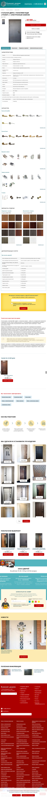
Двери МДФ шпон (35, 753)
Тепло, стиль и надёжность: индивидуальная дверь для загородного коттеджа (5, 655)
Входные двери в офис (21, 787)
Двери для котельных (36, 724)
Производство (38, 692)
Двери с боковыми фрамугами (7, 721)
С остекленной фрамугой (37, 736)
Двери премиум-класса (5, 767)
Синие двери (34, 731)
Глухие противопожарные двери (7, 745)
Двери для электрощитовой (6, 769)
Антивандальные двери (36, 725)
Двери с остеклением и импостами (8, 771)
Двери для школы (20, 721)
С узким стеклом (35, 735)
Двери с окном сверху (20, 748)
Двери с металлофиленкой (37, 778)
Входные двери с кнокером (21, 751)
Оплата (36, 698)
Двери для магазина (36, 776)
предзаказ (7, 381)
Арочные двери (4, 782)
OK (16, 795)
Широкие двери (35, 780)
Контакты (37, 700)
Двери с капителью (36, 751)
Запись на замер (36, 29)
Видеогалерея (38, 690)
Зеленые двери (4, 760)
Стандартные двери (18, 421)
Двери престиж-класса (36, 733)
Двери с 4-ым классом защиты (22, 735)
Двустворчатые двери (36, 782)
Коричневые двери (20, 776)
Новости (37, 688)
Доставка (37, 694)
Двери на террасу (35, 756)
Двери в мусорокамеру (21, 729)
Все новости (23, 661)
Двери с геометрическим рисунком (23, 780)
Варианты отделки (23, 48)
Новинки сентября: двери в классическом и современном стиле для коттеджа (18, 654)
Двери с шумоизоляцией (21, 756)
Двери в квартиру (20, 425)
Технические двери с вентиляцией (39, 760)
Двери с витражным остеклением (38, 748)
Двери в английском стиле (6, 780)
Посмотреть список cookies (28, 795)
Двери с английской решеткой (22, 743)
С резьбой (34, 769)
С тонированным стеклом (21, 739)
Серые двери (28, 421)
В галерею (26, 545)
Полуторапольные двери (21, 727)
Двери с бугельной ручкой (37, 757)
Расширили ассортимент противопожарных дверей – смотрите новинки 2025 (41, 653)
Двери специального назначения (22, 774)
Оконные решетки (24, 696)
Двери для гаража (20, 772)
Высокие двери (19, 725)
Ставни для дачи (35, 762)
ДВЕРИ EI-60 (23, 688)
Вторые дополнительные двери (22, 731)
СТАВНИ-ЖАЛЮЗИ (24, 694)
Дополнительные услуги (36, 48)
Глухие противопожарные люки (22, 757)
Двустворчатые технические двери (23, 782)
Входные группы (4, 751)
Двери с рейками (4, 785)
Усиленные (3, 741)
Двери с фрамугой (35, 767)
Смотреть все (42, 127)
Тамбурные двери (20, 760)
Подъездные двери (20, 762)
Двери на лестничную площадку (7, 736)
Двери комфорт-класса (5, 735)
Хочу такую (7, 485)
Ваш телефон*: (14, 623)
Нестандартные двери (5, 731)
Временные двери (4, 727)
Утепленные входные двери (6, 762)
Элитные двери (4, 778)
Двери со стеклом (20, 769)
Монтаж (36, 696)
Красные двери (35, 771)
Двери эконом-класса (20, 771)
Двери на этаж (4, 772)
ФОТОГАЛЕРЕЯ (24, 702)
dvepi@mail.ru (6, 711)
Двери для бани (35, 772)
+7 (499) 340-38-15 (38, 4)
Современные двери (6, 429)
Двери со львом (35, 745)
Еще (19, 545)
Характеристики (6, 48)
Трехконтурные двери (20, 783)
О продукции (23, 700)
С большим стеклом (36, 739)
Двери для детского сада (37, 785)
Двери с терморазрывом (6, 724)
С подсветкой (3, 774)
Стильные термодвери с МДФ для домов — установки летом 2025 (29, 653)
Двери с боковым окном (5, 725)
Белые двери (3, 733)
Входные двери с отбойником (38, 764)
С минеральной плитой (5, 776)
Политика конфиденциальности (40, 703)
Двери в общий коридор (37, 774)
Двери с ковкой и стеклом (37, 787)
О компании (37, 686)
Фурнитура (14, 48)
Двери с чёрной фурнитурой (7, 425)
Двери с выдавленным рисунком (7, 743)
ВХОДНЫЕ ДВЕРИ (24, 686)
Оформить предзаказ (35, 25)
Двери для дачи (4, 756)
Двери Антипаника (35, 743)
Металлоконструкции (25, 698)
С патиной (18, 767)
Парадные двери (19, 778)
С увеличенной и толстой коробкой (39, 741)
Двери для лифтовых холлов (38, 727)
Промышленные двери (21, 724)
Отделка (22, 692)
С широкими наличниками (21, 741)
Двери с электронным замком (33, 425)
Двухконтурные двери (6, 421)
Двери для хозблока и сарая (37, 729)
